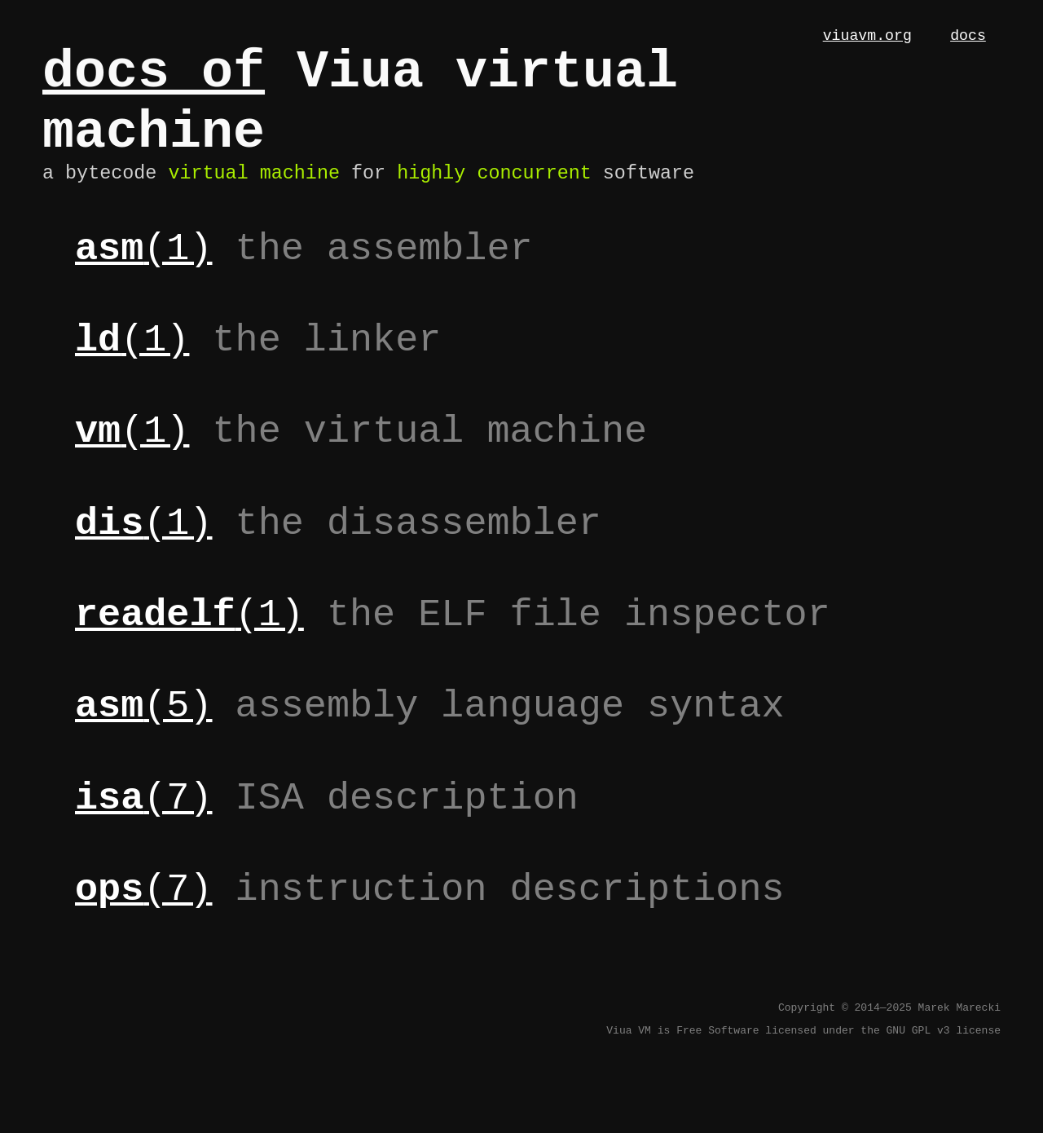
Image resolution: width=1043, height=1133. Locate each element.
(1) (143, 276)
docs (968, 37)
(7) (143, 826)
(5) (143, 734)
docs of (153, 78)
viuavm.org (867, 37)
